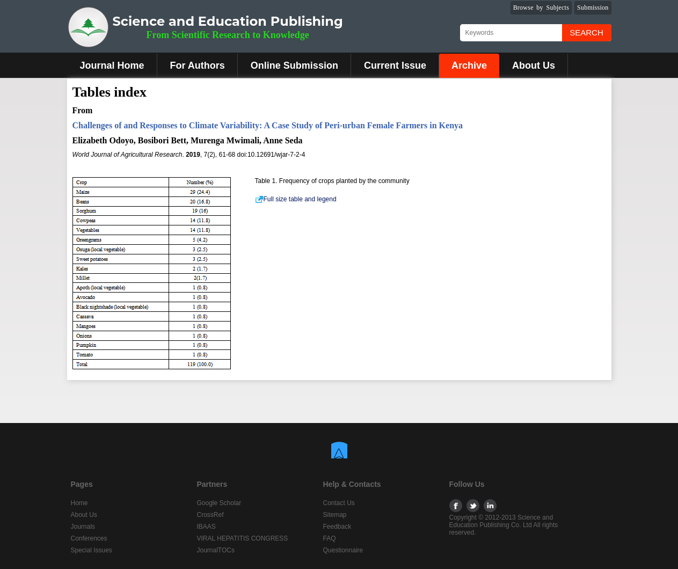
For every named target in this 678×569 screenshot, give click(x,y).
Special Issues (91, 550)
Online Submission (294, 65)
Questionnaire (343, 550)
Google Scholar (219, 503)
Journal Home (112, 65)
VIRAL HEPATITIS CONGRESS (242, 538)
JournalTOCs (216, 550)
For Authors (197, 65)
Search (586, 32)
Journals (83, 526)
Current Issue (395, 65)
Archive (469, 65)
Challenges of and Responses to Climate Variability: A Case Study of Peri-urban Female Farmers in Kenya (267, 125)
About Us (533, 65)
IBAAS (206, 526)
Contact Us (339, 503)
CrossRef (210, 515)
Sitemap (335, 515)
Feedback (337, 526)
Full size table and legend (296, 199)
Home (79, 503)
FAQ (329, 538)
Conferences (89, 538)
